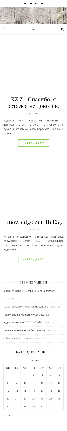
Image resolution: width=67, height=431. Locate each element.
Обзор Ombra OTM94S (17, 338)
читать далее (33, 143)
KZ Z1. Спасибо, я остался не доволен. (34, 102)
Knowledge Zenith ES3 (33, 221)
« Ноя (6, 415)
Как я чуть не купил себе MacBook (24, 330)
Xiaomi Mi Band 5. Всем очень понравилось (29, 290)
